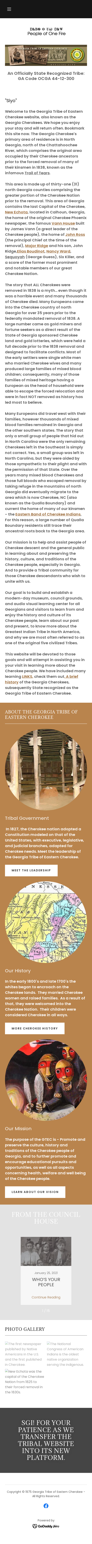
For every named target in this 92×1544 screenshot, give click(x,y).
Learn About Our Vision (35, 1192)
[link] (46, 31)
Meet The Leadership (31, 870)
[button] (9, 9)
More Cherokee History (35, 1028)
